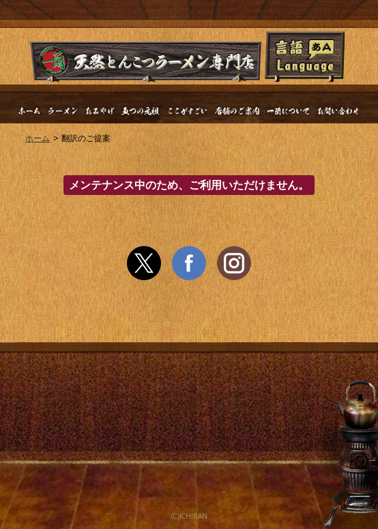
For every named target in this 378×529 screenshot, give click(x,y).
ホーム (37, 138)
